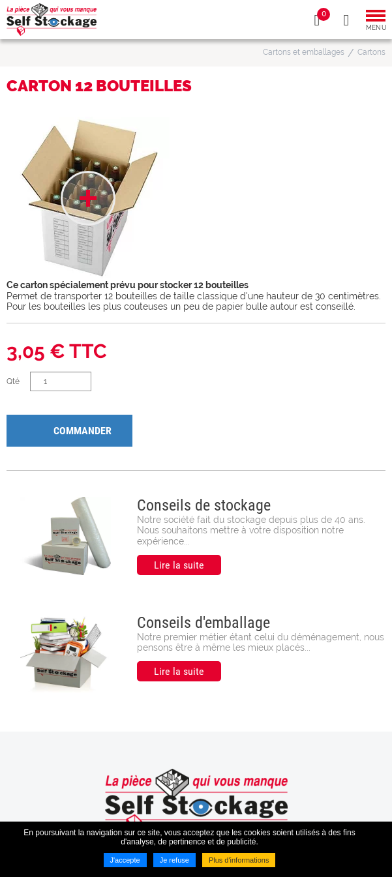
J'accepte (125, 860)
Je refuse (174, 860)
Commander (82, 430)
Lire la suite (179, 565)
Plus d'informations (239, 860)
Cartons (371, 52)
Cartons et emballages (303, 52)
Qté (13, 381)
